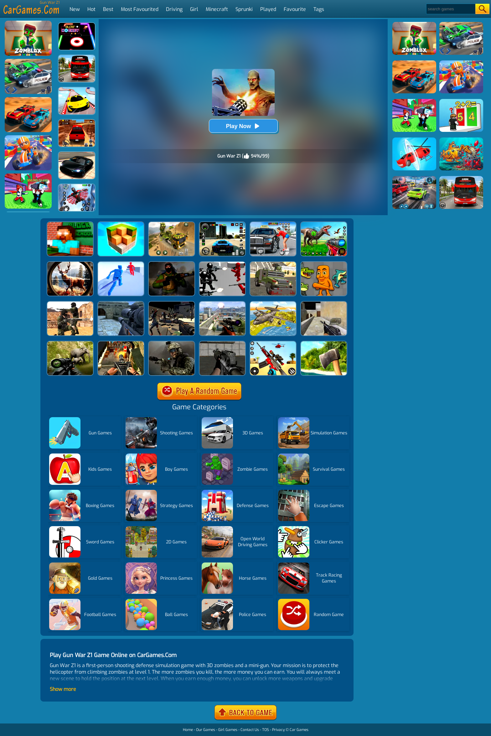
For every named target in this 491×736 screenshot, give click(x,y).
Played (268, 9)
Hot (91, 9)
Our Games (205, 729)
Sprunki (244, 9)
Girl (194, 9)
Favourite (295, 9)
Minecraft (217, 9)
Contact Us (249, 729)
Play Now (243, 126)
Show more (63, 689)
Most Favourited (139, 9)
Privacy (278, 729)
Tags (318, 9)
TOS (265, 729)
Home (188, 729)
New (75, 9)
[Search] (450, 9)
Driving (174, 9)
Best (108, 9)
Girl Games (227, 729)
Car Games (299, 729)
